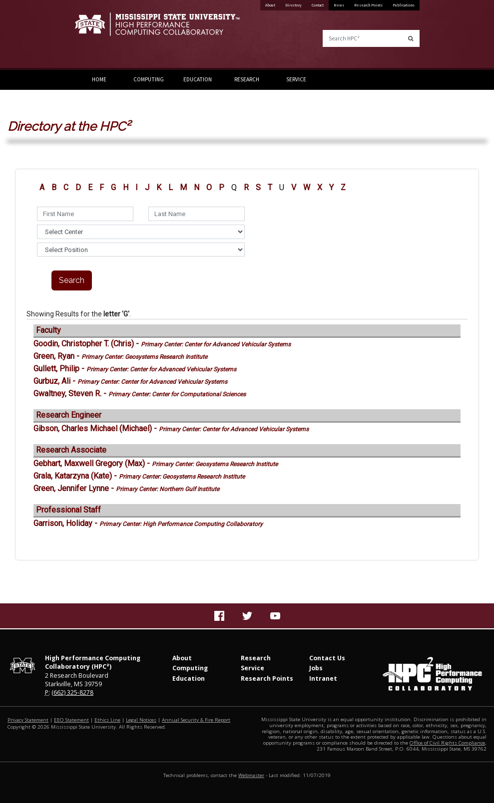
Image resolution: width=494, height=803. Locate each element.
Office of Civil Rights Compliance (447, 743)
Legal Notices (141, 720)
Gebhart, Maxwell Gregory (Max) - (155, 463)
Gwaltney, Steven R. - (139, 393)
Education (197, 79)
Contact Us (327, 658)
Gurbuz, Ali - (130, 381)
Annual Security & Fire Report (196, 720)
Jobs (316, 668)
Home (99, 79)
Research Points (368, 4)
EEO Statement (71, 720)
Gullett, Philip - (134, 368)
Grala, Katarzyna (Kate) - (139, 476)
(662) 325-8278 (72, 692)
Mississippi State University (100, 34)
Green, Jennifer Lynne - (126, 488)
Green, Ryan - (120, 356)
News (339, 4)
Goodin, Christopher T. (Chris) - (162, 343)
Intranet (323, 678)
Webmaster (251, 775)
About (270, 4)
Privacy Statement (27, 720)
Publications (404, 4)
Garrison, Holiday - (148, 523)
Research (246, 79)
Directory (293, 4)
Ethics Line (107, 720)
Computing (148, 79)
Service (296, 79)
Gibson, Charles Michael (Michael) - (171, 428)
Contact (318, 4)
